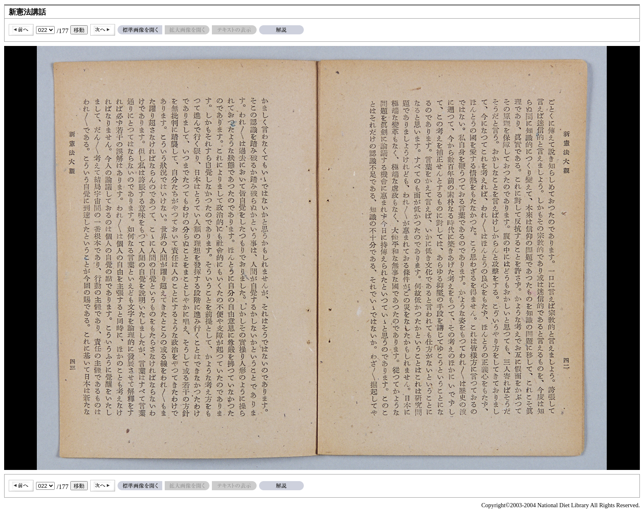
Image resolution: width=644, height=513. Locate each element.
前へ (21, 30)
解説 (281, 29)
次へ (102, 30)
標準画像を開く (140, 29)
